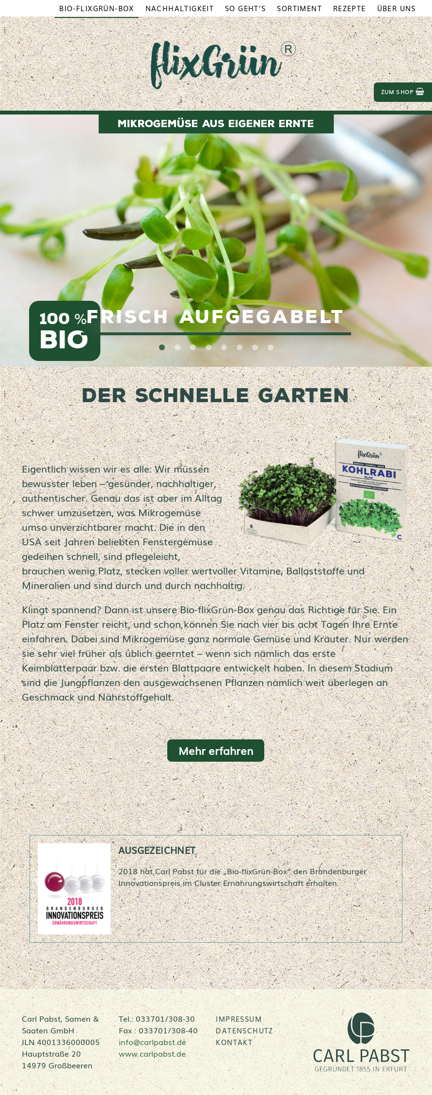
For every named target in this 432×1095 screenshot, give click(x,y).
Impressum (239, 1019)
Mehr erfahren (215, 750)
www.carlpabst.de (152, 1053)
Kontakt (234, 1042)
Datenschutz (244, 1030)
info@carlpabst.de (152, 1041)
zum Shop (403, 92)
